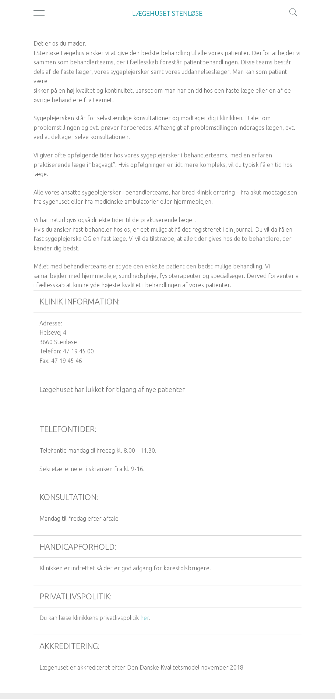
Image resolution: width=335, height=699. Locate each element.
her (144, 617)
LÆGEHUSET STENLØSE (167, 13)
